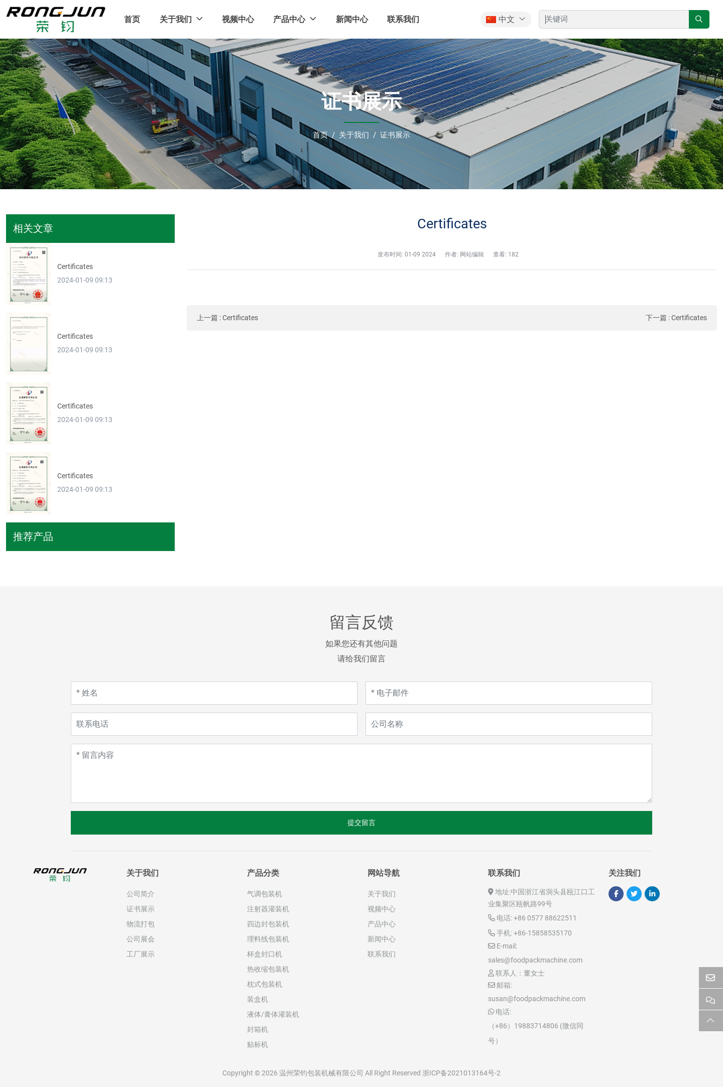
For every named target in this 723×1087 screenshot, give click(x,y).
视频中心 (238, 19)
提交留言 (361, 823)
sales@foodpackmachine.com (535, 960)
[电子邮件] (509, 693)
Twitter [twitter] (634, 893)
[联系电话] (214, 724)
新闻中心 (352, 19)
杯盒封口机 (264, 954)
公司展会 (141, 939)
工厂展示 (141, 954)
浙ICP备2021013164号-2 (461, 1073)
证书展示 (141, 909)
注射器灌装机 (268, 909)
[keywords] (614, 19)
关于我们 (176, 19)
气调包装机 (264, 894)
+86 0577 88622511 (545, 918)
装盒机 (257, 999)
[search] (699, 19)
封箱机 (257, 1029)
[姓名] (214, 693)
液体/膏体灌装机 (273, 1014)
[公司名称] (509, 724)
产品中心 (289, 19)
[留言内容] (361, 773)
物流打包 (141, 924)
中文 (500, 19)
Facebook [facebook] (616, 893)
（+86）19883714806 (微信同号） (535, 1033)
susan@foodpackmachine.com (536, 999)
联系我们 (403, 19)
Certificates (240, 318)
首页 (132, 19)
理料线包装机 (268, 939)
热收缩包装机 (268, 969)
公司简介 (141, 894)
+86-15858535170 (543, 933)
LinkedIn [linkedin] (652, 893)
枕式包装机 (264, 984)
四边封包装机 (268, 924)
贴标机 (257, 1044)
